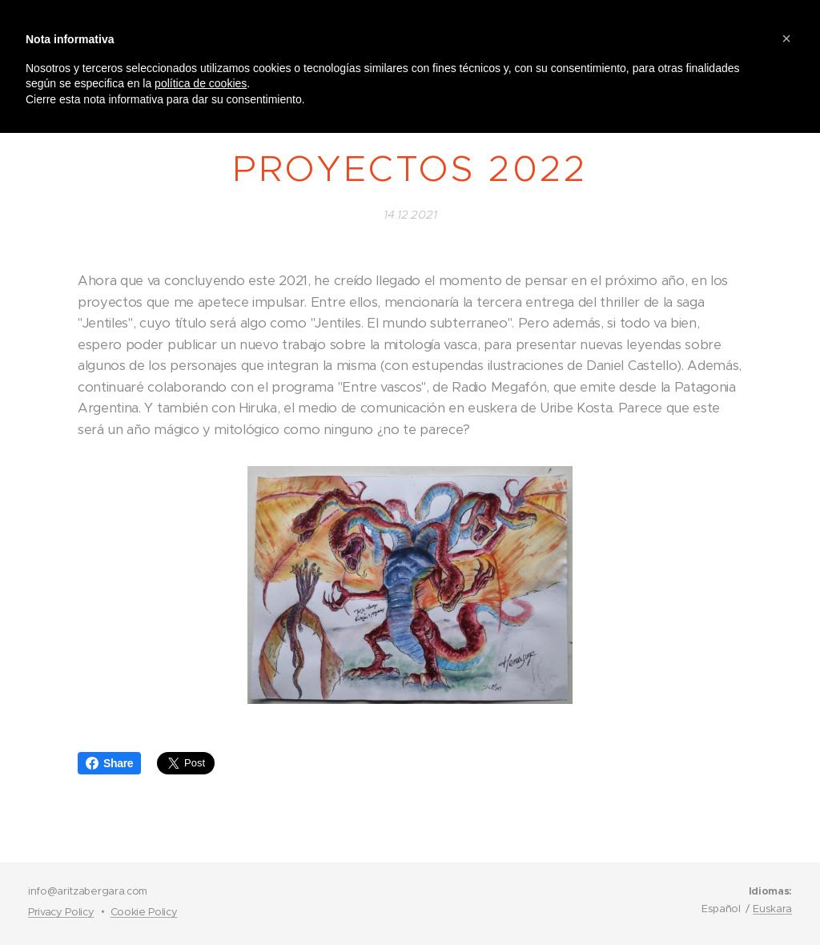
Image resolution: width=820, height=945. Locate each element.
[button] (786, 38)
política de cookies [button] (201, 83)
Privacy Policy (61, 912)
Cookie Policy (144, 912)
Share (109, 763)
